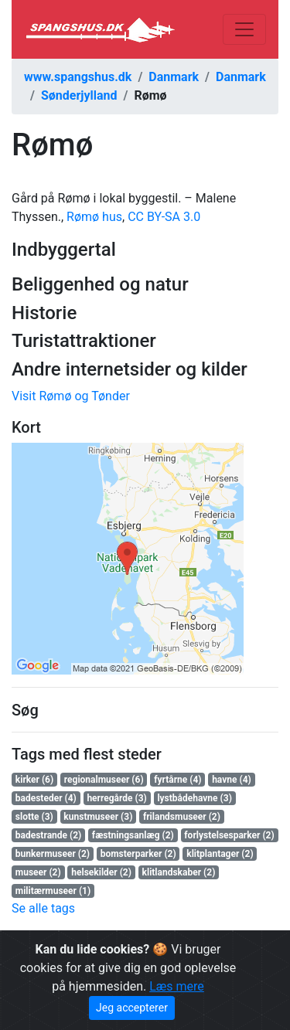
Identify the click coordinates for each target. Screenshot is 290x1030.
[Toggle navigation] (244, 29)
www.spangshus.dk (77, 77)
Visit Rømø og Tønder (71, 396)
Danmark (173, 77)
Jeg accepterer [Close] (132, 1007)
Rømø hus (94, 216)
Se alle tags (43, 908)
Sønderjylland (79, 95)
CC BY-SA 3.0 (164, 216)
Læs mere (176, 986)
